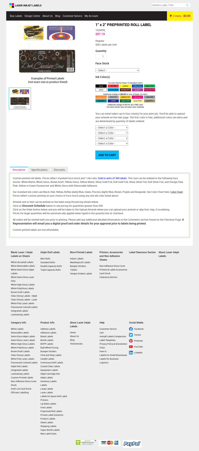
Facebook (138, 328)
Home (73, 332)
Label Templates (108, 340)
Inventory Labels (48, 381)
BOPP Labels (46, 343)
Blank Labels (46, 336)
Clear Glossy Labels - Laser (24, 299)
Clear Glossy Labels (20, 355)
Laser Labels (46, 392)
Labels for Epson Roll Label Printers (53, 398)
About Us (47, 16)
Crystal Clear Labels (50, 366)
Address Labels (47, 328)
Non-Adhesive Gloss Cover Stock (24, 383)
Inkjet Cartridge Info (50, 373)
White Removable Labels (23, 265)
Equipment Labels (49, 370)
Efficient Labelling (20, 392)
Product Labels (47, 418)
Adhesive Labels (48, 332)
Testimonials (76, 343)
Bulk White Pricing (49, 347)
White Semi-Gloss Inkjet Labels (22, 271)
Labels (43, 384)
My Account (91, 16)
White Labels (17, 328)
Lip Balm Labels (48, 403)
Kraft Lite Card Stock (21, 388)
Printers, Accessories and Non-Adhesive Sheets (111, 256)
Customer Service (72, 16)
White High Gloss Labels (23, 284)
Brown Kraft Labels (20, 292)
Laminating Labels (20, 314)
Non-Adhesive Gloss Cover (112, 265)
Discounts (59, 169)
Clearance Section (108, 277)
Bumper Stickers (78, 266)
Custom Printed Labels (22, 377)
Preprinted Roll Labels (51, 411)
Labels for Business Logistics (109, 360)
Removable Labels (20, 332)
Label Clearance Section (142, 252)
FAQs (102, 347)
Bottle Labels (46, 340)
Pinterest (138, 340)
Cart (102, 332)
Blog (57, 16)
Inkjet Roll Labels (50, 252)
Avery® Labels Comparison (113, 336)
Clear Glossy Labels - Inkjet (24, 295)
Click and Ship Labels (50, 355)
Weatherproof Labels (80, 262)
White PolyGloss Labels (22, 288)
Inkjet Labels (46, 377)
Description (19, 169)
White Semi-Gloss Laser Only (22, 279)
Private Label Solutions (51, 414)
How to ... (104, 351)
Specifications (39, 169)
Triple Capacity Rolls (50, 269)
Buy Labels (16, 16)
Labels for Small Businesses (113, 355)
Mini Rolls (45, 258)
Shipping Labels (48, 426)
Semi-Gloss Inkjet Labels (23, 336)
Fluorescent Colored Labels (24, 307)
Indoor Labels (76, 258)
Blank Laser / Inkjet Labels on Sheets (22, 254)
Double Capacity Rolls (51, 266)
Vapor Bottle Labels (50, 429)
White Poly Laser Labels (22, 303)
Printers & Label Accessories (113, 269)
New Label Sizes (48, 433)
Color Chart (176, 192)
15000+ (73, 269)
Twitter (137, 334)
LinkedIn (138, 352)
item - (179, 16)
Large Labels (46, 388)
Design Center (32, 16)
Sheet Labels (46, 422)
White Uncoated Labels (22, 262)
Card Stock (105, 273)
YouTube (138, 346)
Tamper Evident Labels (81, 273)
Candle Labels (47, 358)
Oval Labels (46, 407)
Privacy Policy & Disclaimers (113, 343)
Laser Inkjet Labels (25, 5)
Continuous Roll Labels (51, 362)
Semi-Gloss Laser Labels (23, 340)
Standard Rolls (47, 262)
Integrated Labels (19, 310)
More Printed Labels (81, 252)
